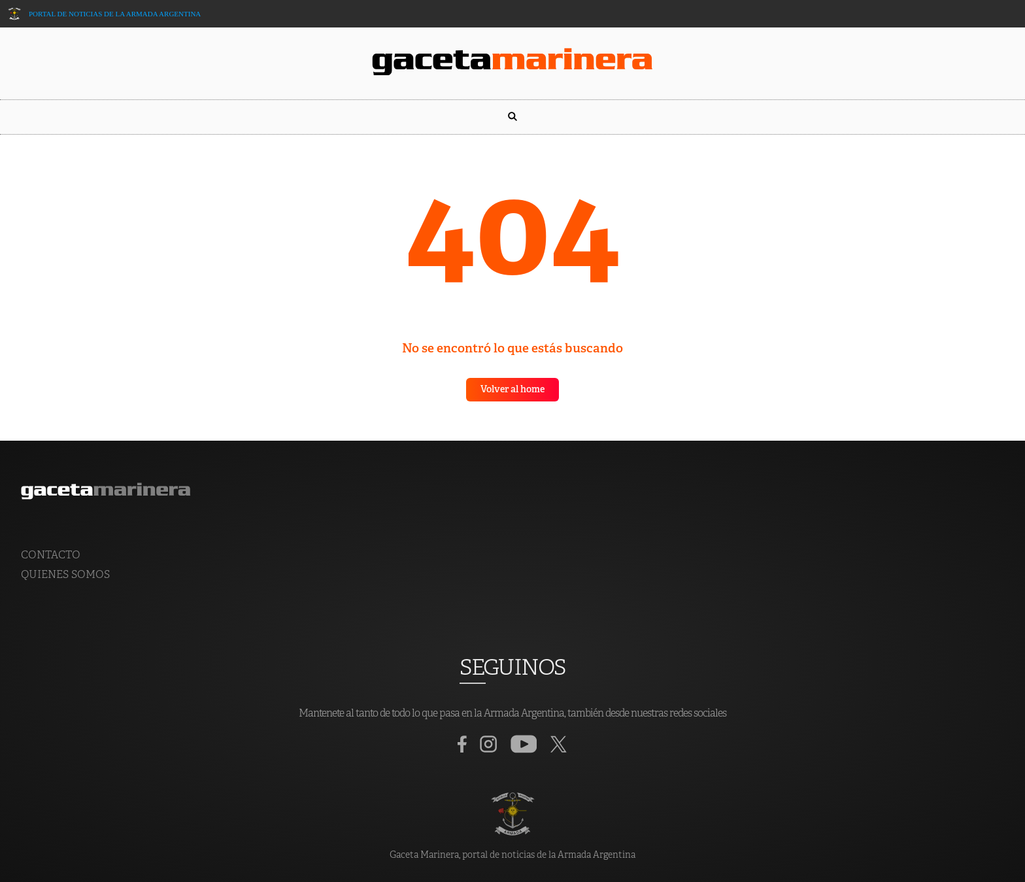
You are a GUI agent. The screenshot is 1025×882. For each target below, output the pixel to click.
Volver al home (512, 390)
